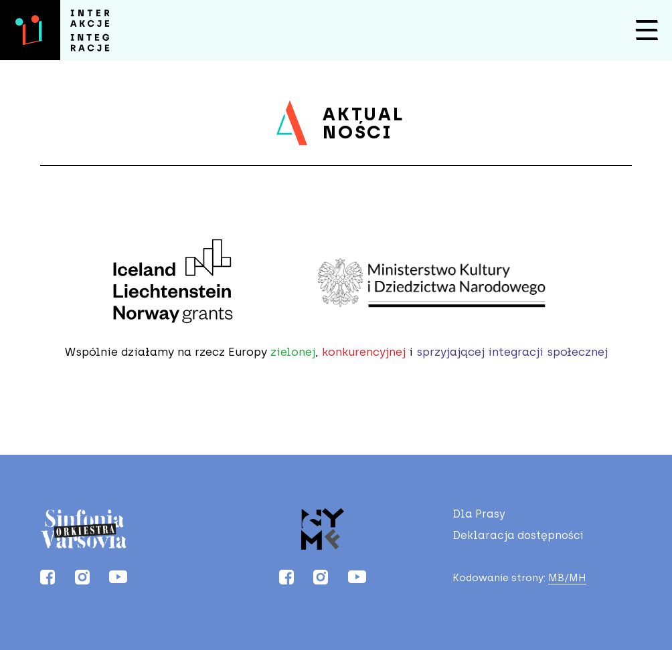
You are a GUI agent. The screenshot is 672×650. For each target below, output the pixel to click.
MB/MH (567, 578)
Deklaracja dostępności (518, 536)
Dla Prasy (478, 514)
